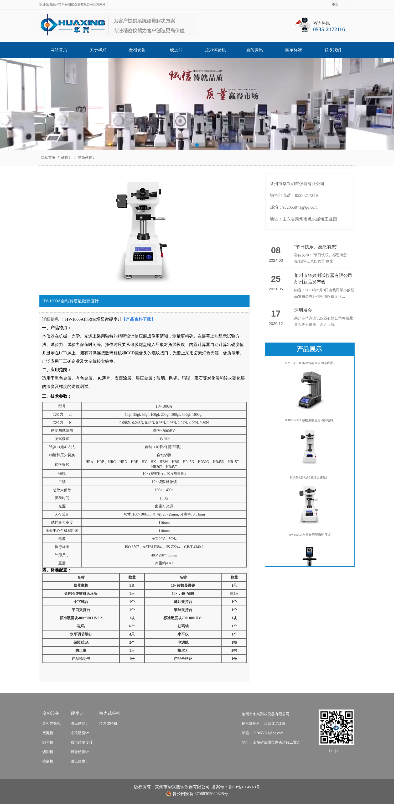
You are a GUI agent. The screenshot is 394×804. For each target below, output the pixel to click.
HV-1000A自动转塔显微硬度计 (310, 536)
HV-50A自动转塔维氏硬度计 (309, 479)
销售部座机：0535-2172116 (263, 724)
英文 (349, 4)
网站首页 (58, 50)
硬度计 (176, 50)
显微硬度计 (86, 157)
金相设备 (137, 50)
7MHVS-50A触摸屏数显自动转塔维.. (309, 422)
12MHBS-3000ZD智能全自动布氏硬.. (309, 364)
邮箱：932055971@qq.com (263, 733)
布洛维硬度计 (82, 742)
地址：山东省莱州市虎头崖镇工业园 (271, 742)
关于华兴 (98, 50)
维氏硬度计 (80, 761)
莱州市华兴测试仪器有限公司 (265, 714)
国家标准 (293, 50)
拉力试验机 (215, 50)
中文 (335, 4)
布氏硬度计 (80, 733)
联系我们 (332, 50)
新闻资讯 (254, 50)
